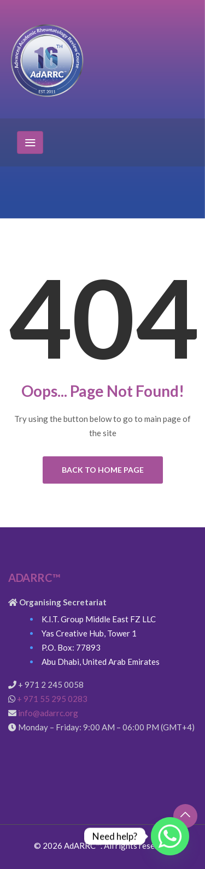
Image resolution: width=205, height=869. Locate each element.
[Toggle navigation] (30, 142)
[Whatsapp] (170, 836)
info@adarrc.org (48, 713)
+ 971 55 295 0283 (52, 699)
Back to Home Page (103, 469)
